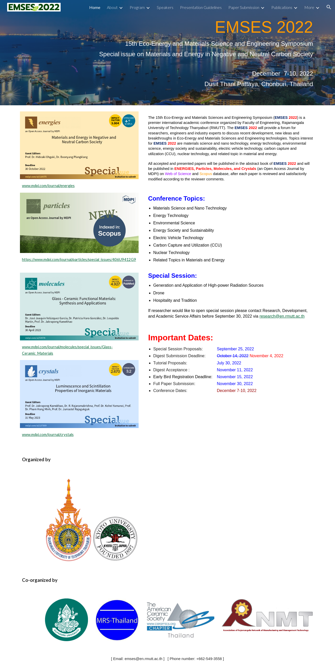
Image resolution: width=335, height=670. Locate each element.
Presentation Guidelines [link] (201, 7)
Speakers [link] (165, 7)
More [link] (309, 7)
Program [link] (137, 7)
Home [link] (94, 7)
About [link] (112, 7)
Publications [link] (281, 7)
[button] (329, 7)
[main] (167, 52)
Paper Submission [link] (243, 7)
